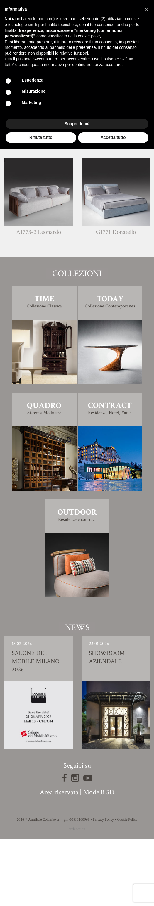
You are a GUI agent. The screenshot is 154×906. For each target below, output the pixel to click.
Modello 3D (77, 198)
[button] (146, 9)
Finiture (77, 181)
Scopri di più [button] (77, 123)
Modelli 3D (98, 859)
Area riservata (59, 859)
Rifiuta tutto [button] (41, 137)
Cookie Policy (127, 886)
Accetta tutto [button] (113, 137)
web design (77, 896)
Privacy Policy (103, 886)
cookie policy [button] (89, 36)
